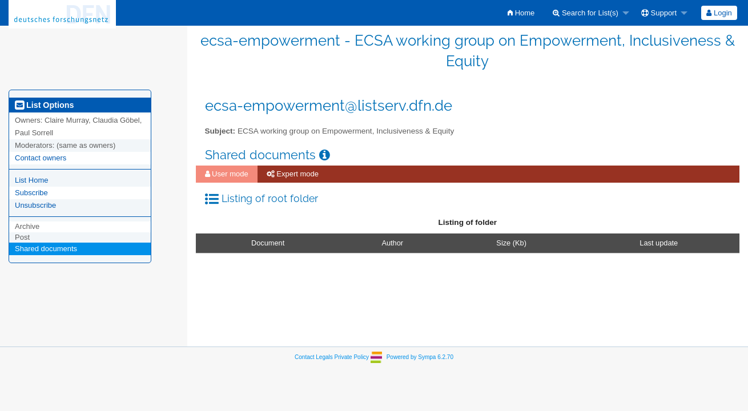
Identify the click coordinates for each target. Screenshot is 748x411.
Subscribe (31, 192)
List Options (44, 105)
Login (718, 13)
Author (392, 243)
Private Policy (352, 357)
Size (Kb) (511, 243)
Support (659, 13)
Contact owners (40, 158)
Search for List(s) (585, 13)
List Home (32, 180)
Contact (304, 357)
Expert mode (293, 174)
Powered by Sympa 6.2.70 (420, 357)
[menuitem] (521, 13)
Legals (324, 357)
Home (521, 13)
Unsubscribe (35, 205)
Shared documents (46, 248)
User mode (226, 174)
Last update (659, 243)
